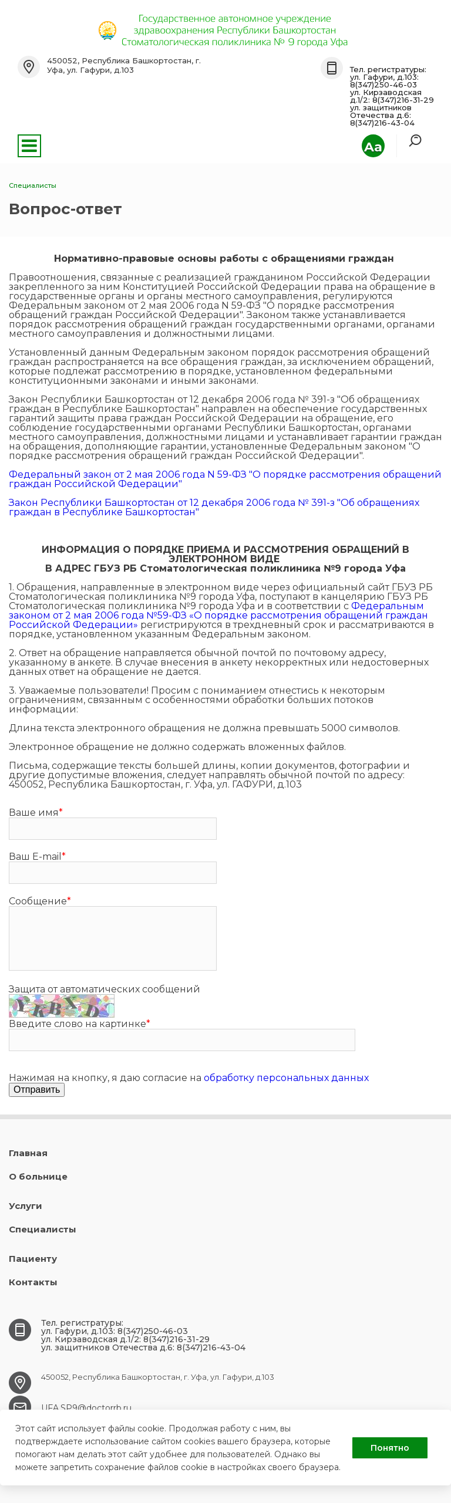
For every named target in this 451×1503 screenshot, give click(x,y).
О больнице (38, 1176)
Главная (28, 1153)
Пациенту (33, 1258)
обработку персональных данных (286, 1077)
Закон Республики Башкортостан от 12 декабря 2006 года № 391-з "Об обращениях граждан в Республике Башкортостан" (214, 507)
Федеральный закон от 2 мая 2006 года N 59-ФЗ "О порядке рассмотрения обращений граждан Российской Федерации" (225, 479)
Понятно (390, 1448)
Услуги (25, 1205)
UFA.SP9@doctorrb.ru (86, 1408)
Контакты (33, 1282)
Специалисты (42, 1229)
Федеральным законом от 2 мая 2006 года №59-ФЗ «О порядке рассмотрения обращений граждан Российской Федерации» (218, 615)
